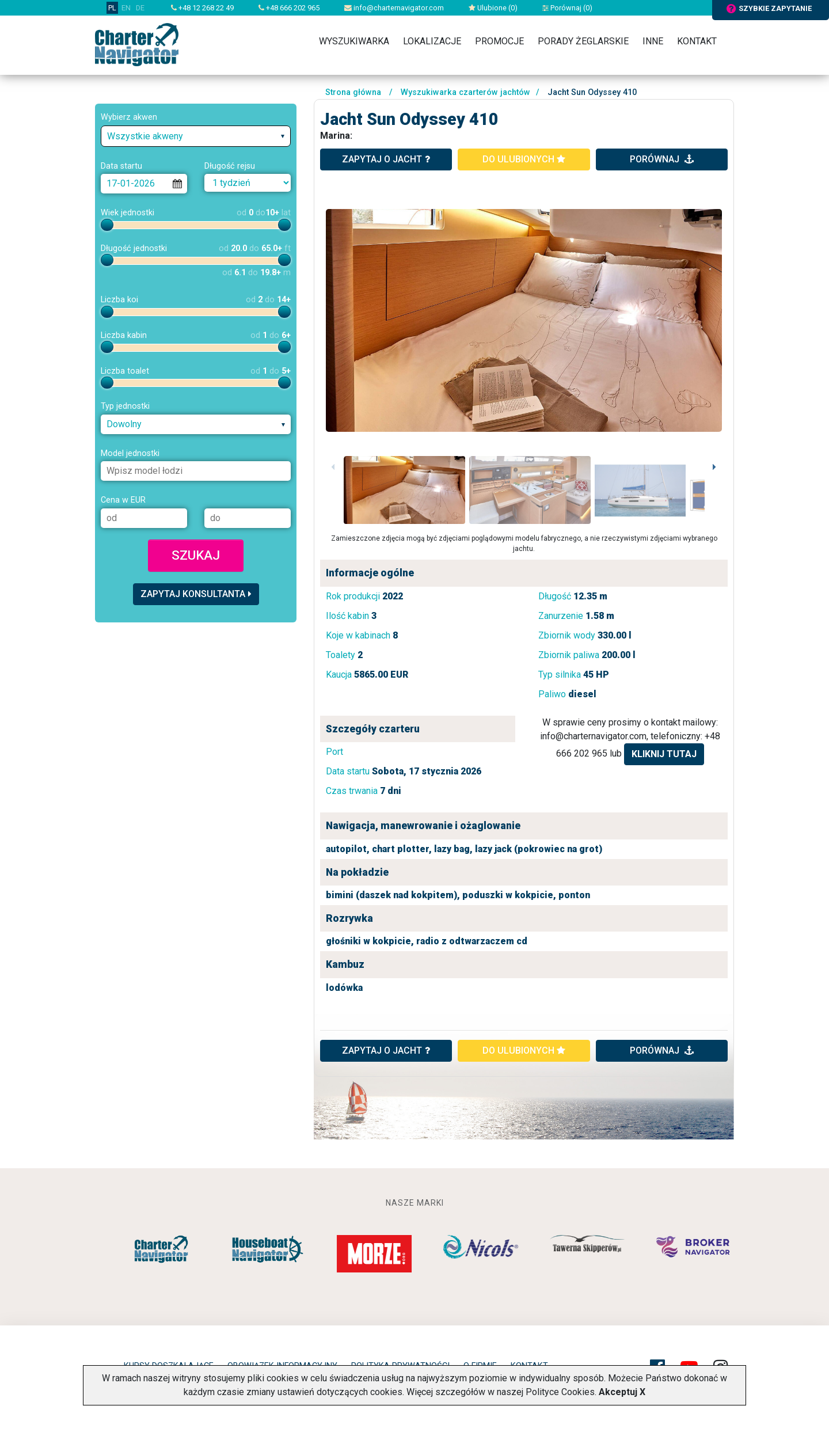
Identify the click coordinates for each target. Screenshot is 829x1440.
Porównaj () (567, 7)
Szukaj (196, 555)
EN (126, 7)
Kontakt (697, 41)
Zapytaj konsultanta (196, 593)
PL (112, 7)
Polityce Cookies (560, 1391)
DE (140, 7)
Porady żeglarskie (583, 41)
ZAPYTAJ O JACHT (386, 1050)
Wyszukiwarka (354, 41)
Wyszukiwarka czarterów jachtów (465, 92)
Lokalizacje (432, 41)
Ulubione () (493, 7)
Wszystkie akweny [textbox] (145, 136)
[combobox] (196, 136)
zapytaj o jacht (386, 159)
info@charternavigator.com (394, 7)
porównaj (662, 159)
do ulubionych (523, 159)
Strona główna (353, 92)
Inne (652, 41)
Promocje (499, 41)
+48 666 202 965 (289, 7)
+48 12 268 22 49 (202, 7)
